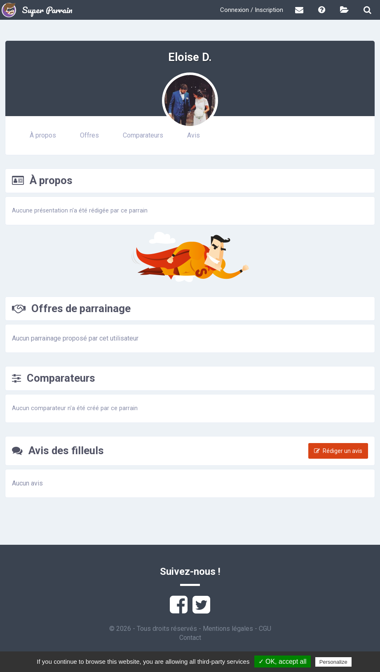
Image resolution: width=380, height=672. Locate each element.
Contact (190, 638)
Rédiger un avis (338, 451)
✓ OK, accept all (282, 661)
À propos (43, 135)
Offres (89, 135)
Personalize (333, 662)
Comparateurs (143, 135)
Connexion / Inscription (251, 10)
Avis (193, 135)
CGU (265, 628)
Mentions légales (228, 628)
